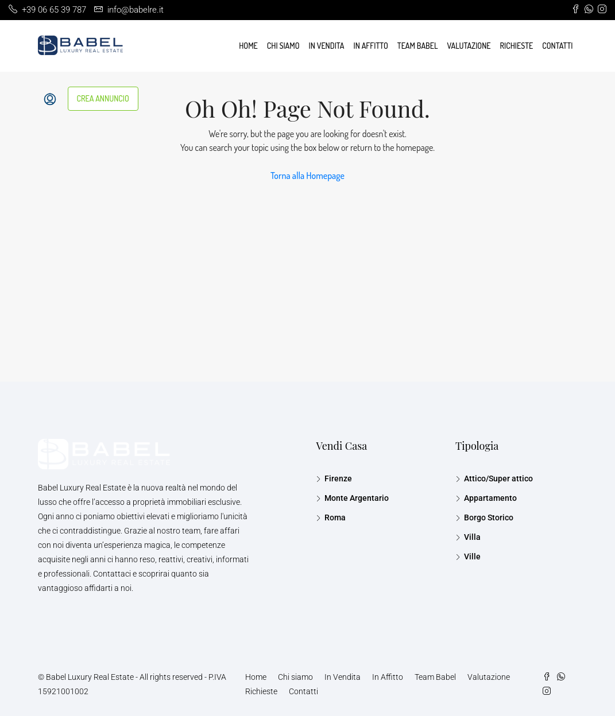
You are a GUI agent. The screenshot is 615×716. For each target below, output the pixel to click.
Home (248, 45)
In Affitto (371, 45)
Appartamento (490, 498)
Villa (472, 537)
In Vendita (327, 45)
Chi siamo (283, 45)
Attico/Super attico (498, 478)
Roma (335, 517)
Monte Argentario (356, 498)
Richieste (516, 45)
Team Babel (417, 45)
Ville (472, 556)
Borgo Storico (488, 517)
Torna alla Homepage (307, 175)
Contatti (557, 45)
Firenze (338, 478)
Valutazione (468, 45)
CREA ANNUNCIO (103, 98)
